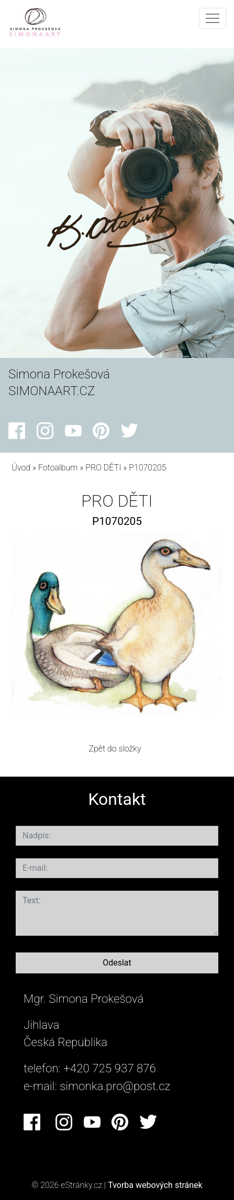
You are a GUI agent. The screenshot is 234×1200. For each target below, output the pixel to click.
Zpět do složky (114, 749)
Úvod (21, 468)
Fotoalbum (57, 468)
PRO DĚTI (103, 468)
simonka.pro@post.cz (115, 1086)
